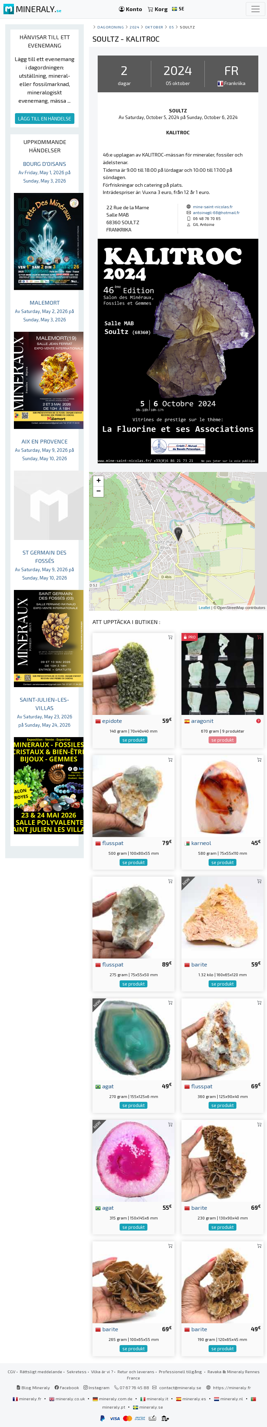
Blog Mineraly (33, 1387)
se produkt (133, 740)
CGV (11, 1371)
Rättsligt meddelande (41, 1371)
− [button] (98, 492)
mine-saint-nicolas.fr (213, 206)
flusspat (109, 842)
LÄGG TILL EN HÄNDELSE (44, 118)
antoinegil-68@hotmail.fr (216, 212)
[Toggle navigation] (255, 9)
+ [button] (98, 481)
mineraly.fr (27, 1398)
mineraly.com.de (113, 1398)
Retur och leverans (136, 1371)
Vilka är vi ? (102, 1371)
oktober (154, 27)
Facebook (67, 1387)
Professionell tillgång (181, 1371)
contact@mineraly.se (180, 1387)
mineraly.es (191, 1398)
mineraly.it (154, 1398)
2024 (134, 27)
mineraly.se (148, 1406)
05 (171, 27)
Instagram (96, 1387)
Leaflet (204, 608)
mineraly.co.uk (67, 1398)
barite (195, 964)
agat (104, 1085)
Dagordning (110, 27)
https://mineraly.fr (232, 1387)
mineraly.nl (229, 1398)
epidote (108, 720)
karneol (197, 842)
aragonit (198, 720)
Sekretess (77, 1371)
